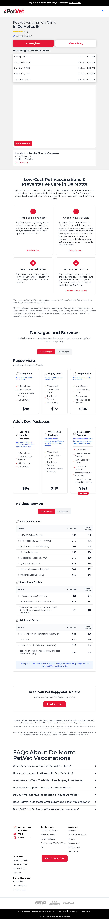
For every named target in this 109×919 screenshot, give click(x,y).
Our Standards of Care (77, 835)
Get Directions (23, 143)
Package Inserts (19, 890)
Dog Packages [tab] (46, 352)
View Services (76, 250)
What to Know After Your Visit (53, 843)
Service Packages (48, 839)
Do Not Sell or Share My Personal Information (55, 916)
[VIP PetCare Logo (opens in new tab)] (54, 903)
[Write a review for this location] (22, 35)
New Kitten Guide (20, 864)
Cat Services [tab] (63, 511)
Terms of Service (85, 911)
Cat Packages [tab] (63, 352)
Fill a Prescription (20, 886)
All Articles (17, 873)
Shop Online (18, 881)
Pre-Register (33, 43)
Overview (72, 831)
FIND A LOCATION (54, 858)
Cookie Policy (72, 911)
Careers (71, 839)
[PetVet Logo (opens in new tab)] (68, 903)
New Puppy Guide (20, 860)
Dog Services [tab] (46, 511)
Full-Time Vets (74, 847)
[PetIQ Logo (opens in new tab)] (40, 903)
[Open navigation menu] (102, 11)
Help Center (73, 851)
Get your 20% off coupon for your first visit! (54, 3)
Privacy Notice (61, 911)
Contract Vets (73, 843)
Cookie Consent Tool (54, 913)
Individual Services (48, 835)
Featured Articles (20, 869)
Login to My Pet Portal (76, 291)
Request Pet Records (49, 831)
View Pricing (75, 43)
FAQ (42, 847)
